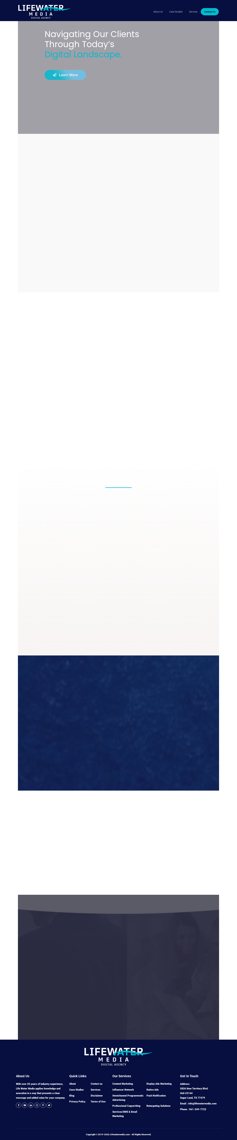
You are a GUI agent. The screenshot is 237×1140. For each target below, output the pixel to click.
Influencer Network (123, 1089)
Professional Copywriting (126, 1105)
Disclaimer (97, 1095)
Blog (71, 1095)
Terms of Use (98, 1101)
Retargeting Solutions (158, 1105)
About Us (158, 11)
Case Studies (176, 11)
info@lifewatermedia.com (202, 1103)
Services (193, 11)
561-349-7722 (197, 1109)
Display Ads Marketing (159, 1083)
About (72, 1083)
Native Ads (152, 1089)
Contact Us (209, 11)
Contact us (97, 1083)
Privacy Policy (77, 1101)
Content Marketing (122, 1083)
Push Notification (156, 1095)
